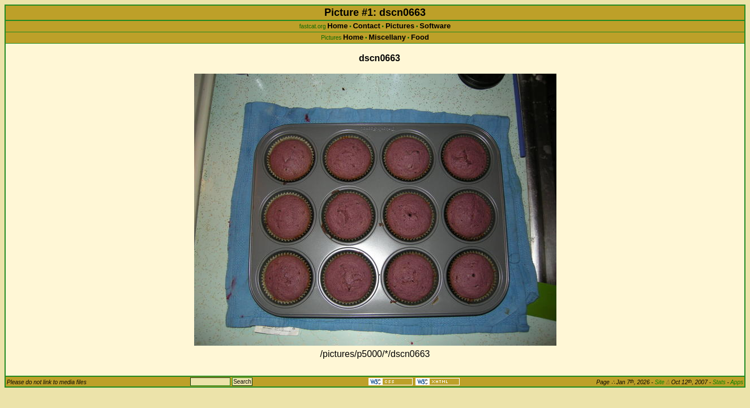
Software (435, 26)
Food (420, 37)
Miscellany (387, 37)
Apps (736, 382)
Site (662, 382)
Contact (366, 26)
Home (337, 26)
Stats (719, 382)
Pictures (399, 26)
